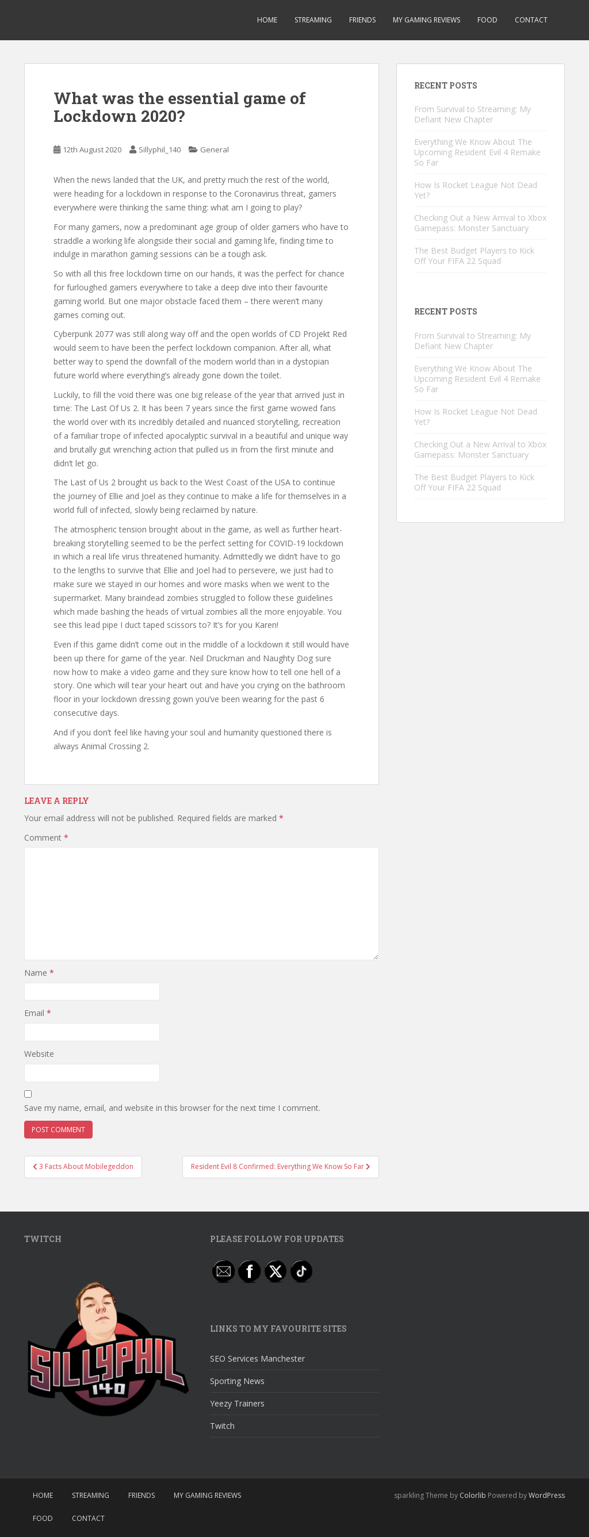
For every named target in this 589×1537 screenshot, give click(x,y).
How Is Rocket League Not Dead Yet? (475, 190)
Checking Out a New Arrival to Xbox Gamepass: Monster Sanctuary (480, 222)
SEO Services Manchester (257, 1358)
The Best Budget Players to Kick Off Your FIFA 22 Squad (474, 255)
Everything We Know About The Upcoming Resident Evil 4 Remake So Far (477, 152)
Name (39, 972)
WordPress (547, 1495)
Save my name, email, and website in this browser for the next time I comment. (172, 1107)
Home (267, 20)
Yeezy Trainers (237, 1403)
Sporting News (237, 1380)
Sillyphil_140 (160, 149)
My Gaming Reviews (426, 20)
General (214, 149)
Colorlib (473, 1495)
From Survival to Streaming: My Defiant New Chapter (472, 114)
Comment (46, 837)
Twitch (222, 1425)
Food (487, 20)
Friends (362, 20)
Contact (531, 20)
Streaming (313, 20)
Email (37, 1012)
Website (39, 1053)
